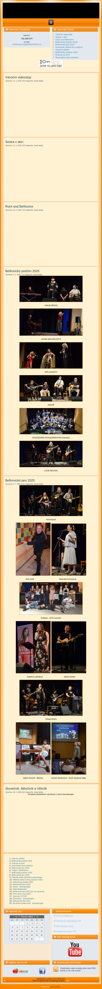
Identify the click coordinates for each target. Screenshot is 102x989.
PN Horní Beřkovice (64, 916)
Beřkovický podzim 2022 (23, 882)
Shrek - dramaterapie (22, 887)
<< (16, 916)
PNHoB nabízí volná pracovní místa (28, 880)
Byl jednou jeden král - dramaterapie (28, 903)
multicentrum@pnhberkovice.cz (27, 44)
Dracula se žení (18, 863)
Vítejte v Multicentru (20, 870)
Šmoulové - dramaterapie (23, 898)
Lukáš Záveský (55, 986)
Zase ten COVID (20, 896)
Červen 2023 (27, 916)
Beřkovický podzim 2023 (22, 873)
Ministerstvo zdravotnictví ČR (68, 921)
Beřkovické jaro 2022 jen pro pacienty (28, 891)
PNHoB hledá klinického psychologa (27, 877)
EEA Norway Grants (64, 926)
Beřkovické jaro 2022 (21, 884)
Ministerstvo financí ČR (66, 931)
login (67, 981)
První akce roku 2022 (22, 894)
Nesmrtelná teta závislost (22, 866)
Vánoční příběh (18, 858)
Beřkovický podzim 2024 (22, 861)
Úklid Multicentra (20, 889)
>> (37, 916)
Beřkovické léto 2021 (21, 901)
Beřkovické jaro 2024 (20, 868)
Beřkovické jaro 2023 (20, 875)
